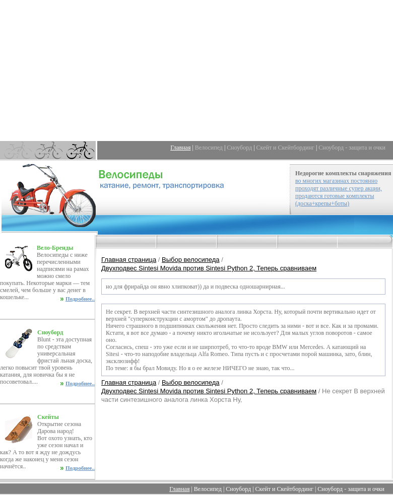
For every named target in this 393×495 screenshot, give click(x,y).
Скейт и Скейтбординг (285, 147)
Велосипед (209, 147)
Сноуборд (239, 147)
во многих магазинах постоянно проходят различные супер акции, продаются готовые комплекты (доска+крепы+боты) (338, 192)
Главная (180, 147)
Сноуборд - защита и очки (351, 147)
